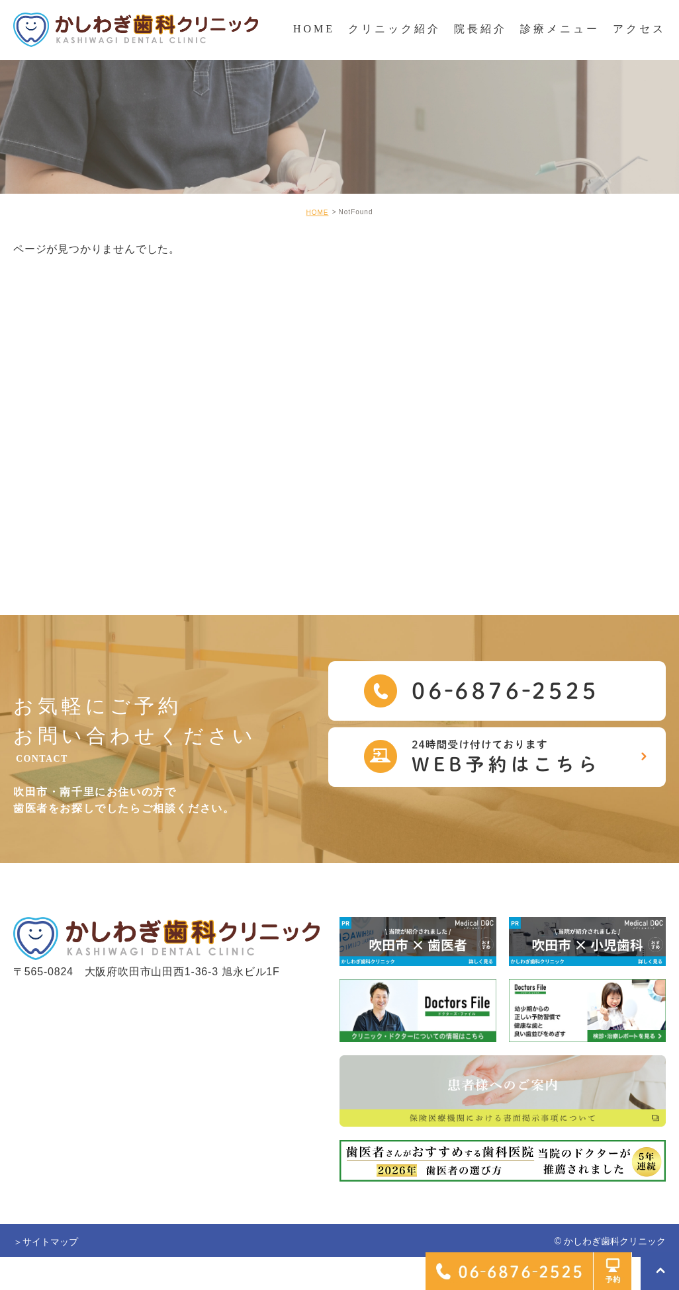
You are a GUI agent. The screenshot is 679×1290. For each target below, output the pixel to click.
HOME (317, 212)
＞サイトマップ (45, 1241)
